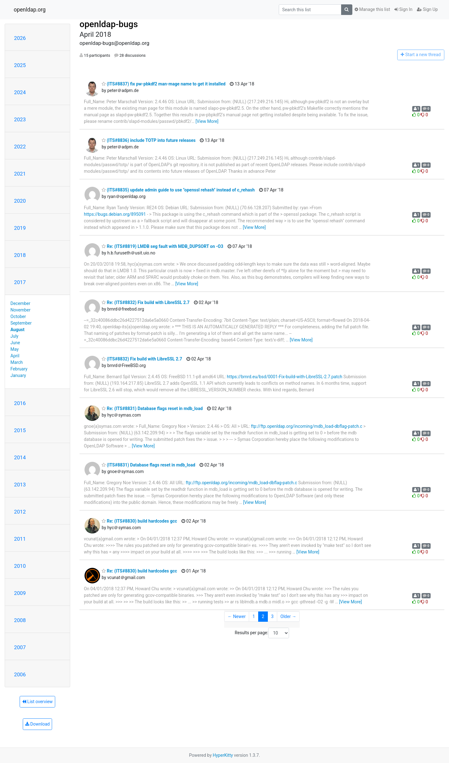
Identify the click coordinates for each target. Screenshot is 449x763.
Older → (288, 616)
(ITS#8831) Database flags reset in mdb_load (148, 464)
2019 (20, 228)
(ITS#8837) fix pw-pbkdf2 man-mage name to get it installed (163, 83)
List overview (37, 701)
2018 (20, 255)
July (14, 336)
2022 (20, 146)
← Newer (237, 616)
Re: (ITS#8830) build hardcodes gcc (139, 521)
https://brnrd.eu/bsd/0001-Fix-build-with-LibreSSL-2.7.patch (284, 376)
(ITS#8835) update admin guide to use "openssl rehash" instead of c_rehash (178, 189)
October (18, 316)
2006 (20, 674)
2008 (20, 620)
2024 (20, 92)
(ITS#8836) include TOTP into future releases (149, 140)
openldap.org (30, 10)
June (15, 342)
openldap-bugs (109, 24)
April (15, 355)
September (21, 323)
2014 (20, 457)
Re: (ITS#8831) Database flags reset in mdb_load (152, 408)
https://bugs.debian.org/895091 (115, 214)
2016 (20, 403)
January (18, 375)
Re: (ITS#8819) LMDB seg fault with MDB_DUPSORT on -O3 (162, 246)
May (15, 349)
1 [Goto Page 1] (254, 616)
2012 (20, 512)
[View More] (207, 121)
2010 (20, 566)
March (17, 362)
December (21, 303)
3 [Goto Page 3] (272, 616)
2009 (20, 593)
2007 (20, 647)
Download (37, 724)
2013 (20, 484)
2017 (20, 282)
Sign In (403, 9)
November (21, 309)
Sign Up (427, 9)
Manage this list (372, 9)
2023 (20, 119)
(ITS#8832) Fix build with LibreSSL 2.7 (142, 358)
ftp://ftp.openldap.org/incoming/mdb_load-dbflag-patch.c (306, 426)
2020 (20, 201)
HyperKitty (223, 755)
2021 (20, 174)
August (18, 329)
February (19, 368)
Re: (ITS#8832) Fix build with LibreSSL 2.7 (146, 302)
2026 (20, 38)
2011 (20, 539)
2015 (20, 430)
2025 (20, 65)
